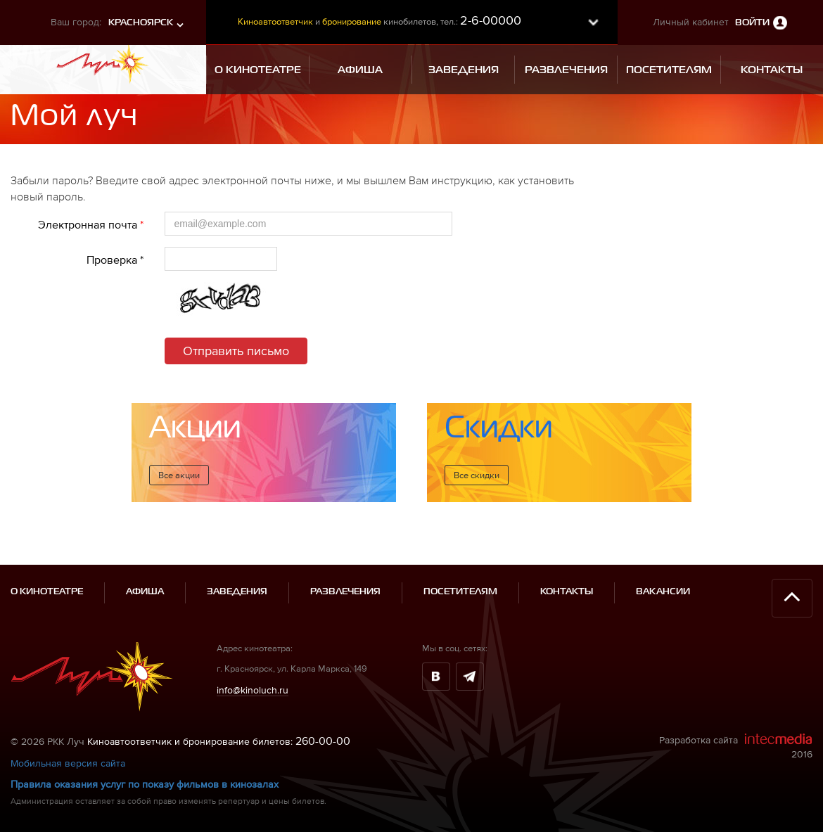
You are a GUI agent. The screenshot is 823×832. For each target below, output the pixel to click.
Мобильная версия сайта (68, 748)
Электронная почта (90, 224)
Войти (752, 22)
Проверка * (115, 259)
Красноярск (140, 22)
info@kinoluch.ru (252, 674)
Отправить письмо (236, 350)
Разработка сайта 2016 (735, 731)
